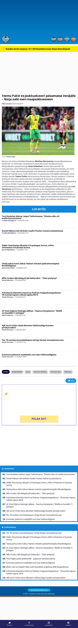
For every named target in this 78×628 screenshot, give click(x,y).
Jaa (71, 380)
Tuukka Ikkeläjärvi (9, 220)
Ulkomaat (67, 372)
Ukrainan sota (55, 372)
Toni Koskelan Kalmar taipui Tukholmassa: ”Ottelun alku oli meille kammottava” (30, 217)
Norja (28, 372)
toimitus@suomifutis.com (39, 590)
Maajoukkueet (17, 372)
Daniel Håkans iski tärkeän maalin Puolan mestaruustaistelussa (32, 230)
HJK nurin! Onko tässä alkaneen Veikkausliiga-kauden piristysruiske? (28, 326)
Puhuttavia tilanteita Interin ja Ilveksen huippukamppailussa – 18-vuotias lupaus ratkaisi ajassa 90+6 (32, 293)
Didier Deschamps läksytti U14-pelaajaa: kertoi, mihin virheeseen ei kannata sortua (28, 246)
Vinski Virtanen (7, 297)
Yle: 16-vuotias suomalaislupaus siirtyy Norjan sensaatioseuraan (33, 340)
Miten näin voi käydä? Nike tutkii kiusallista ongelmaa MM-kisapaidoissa (37, 567)
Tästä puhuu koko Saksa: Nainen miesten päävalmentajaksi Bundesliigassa (30, 264)
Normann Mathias (40, 372)
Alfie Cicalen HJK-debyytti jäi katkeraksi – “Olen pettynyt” (29, 278)
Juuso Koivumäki (8, 268)
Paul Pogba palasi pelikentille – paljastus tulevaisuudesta (30, 558)
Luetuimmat (10, 527)
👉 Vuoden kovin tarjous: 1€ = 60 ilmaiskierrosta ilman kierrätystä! (36, 49)
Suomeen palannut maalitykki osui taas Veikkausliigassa (29, 354)
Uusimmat (9, 468)
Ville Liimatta (7, 104)
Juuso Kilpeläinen (8, 250)
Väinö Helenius (7, 280)
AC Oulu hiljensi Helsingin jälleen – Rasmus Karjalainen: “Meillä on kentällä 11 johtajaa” (32, 312)
